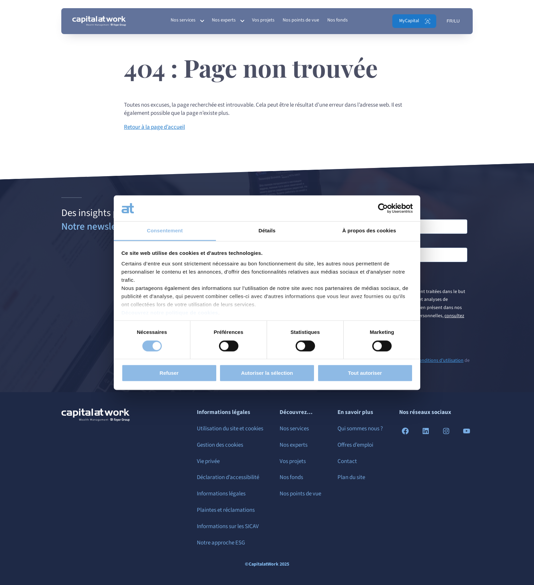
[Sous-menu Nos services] (202, 21)
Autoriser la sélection (267, 373)
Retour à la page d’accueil (154, 127)
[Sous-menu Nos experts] (242, 21)
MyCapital (409, 20)
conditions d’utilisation (440, 360)
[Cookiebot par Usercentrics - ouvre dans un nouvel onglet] (383, 208)
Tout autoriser (365, 373)
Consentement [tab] (165, 231)
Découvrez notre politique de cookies (170, 313)
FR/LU (453, 21)
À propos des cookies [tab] (369, 231)
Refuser (169, 373)
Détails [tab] (267, 231)
